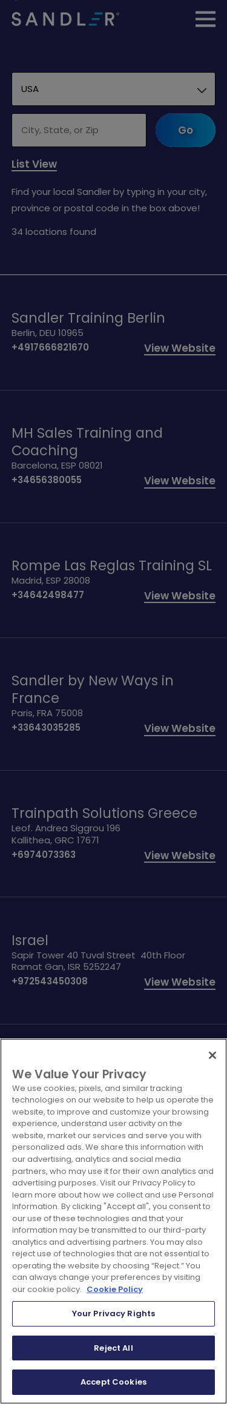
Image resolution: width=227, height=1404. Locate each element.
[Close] (212, 1055)
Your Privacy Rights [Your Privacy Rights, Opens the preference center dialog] (113, 1313)
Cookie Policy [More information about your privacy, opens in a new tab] (115, 1289)
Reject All (113, 1348)
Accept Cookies (113, 1382)
